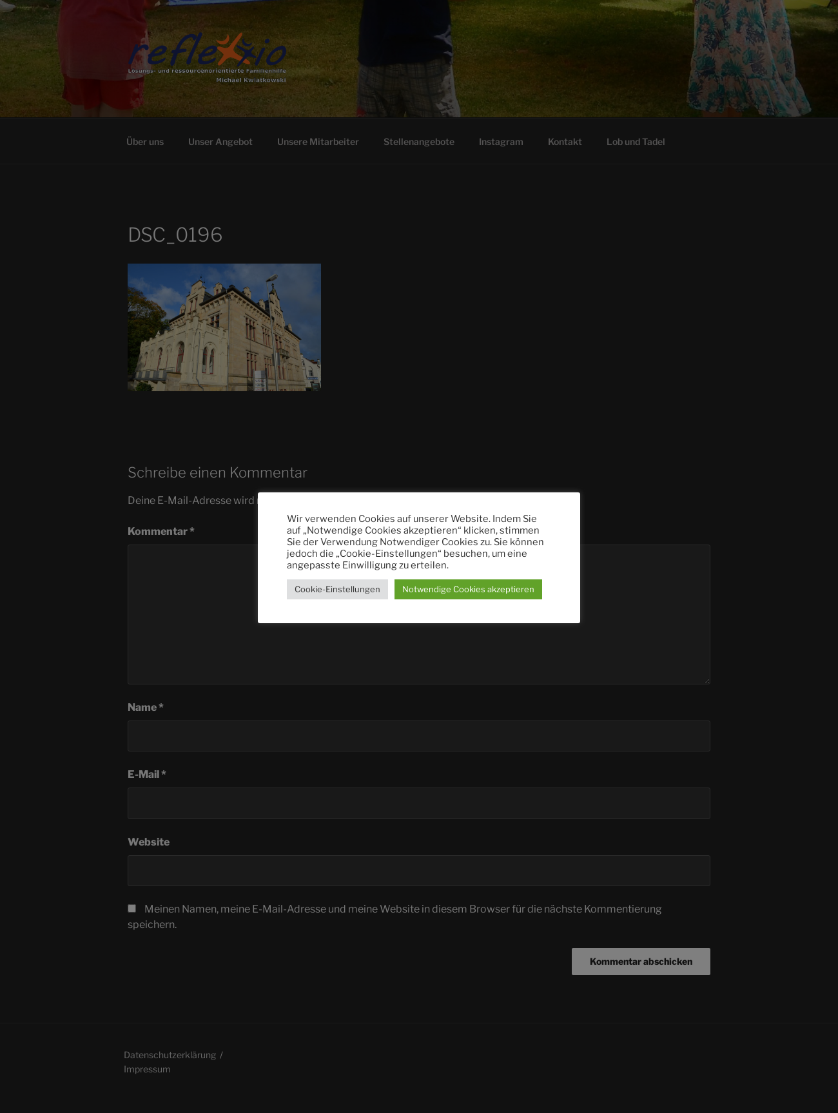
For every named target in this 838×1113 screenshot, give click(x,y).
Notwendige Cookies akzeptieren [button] (468, 589)
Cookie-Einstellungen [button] (337, 589)
